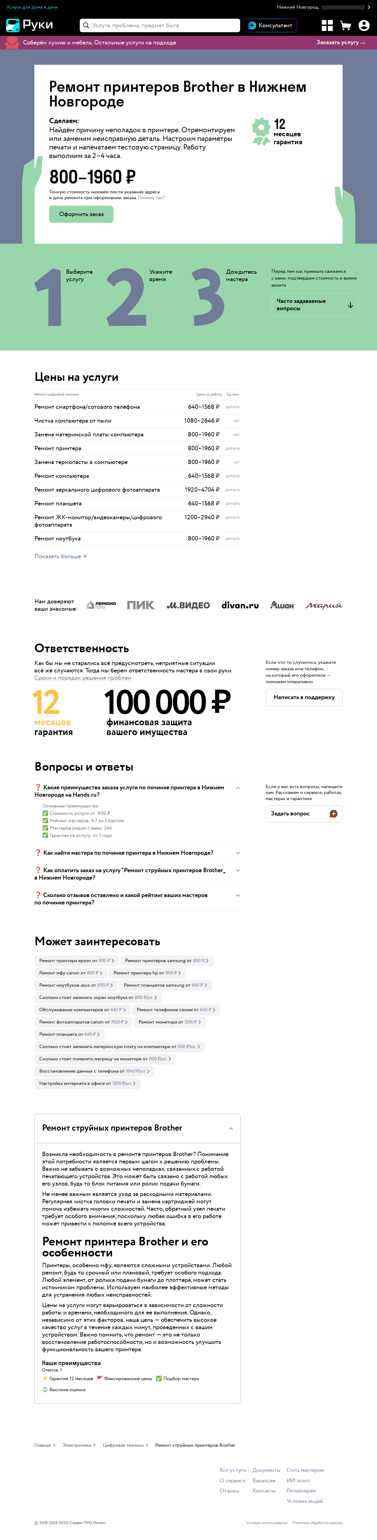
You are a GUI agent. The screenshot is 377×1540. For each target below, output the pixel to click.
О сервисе (232, 1480)
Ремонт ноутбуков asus (64, 985)
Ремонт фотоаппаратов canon (71, 1022)
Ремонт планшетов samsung (154, 985)
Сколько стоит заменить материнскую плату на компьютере (104, 1046)
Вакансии (263, 1480)
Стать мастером (305, 1470)
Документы (266, 1470)
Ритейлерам (301, 1491)
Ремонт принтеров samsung (155, 960)
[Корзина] (345, 25)
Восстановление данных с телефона (78, 1071)
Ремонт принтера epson (65, 960)
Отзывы (229, 1491)
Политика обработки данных (317, 1523)
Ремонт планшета (58, 1034)
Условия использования (266, 1523)
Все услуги (233, 1470)
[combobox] (160, 25)
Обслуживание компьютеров (71, 1009)
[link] (76, 960)
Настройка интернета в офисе (72, 1083)
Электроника (77, 1445)
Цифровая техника (123, 1445)
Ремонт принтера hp (135, 973)
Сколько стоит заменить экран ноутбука (83, 997)
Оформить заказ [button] (81, 214)
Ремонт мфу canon (59, 973)
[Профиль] (364, 25)
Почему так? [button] (151, 198)
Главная (42, 1445)
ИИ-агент (298, 1480)
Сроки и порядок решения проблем (83, 678)
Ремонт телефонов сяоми (165, 1009)
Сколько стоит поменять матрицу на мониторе (90, 1058)
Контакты (264, 1491)
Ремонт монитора (158, 1022)
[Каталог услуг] (327, 25)
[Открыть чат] (270, 25)
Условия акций (305, 1501)
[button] (324, 7)
